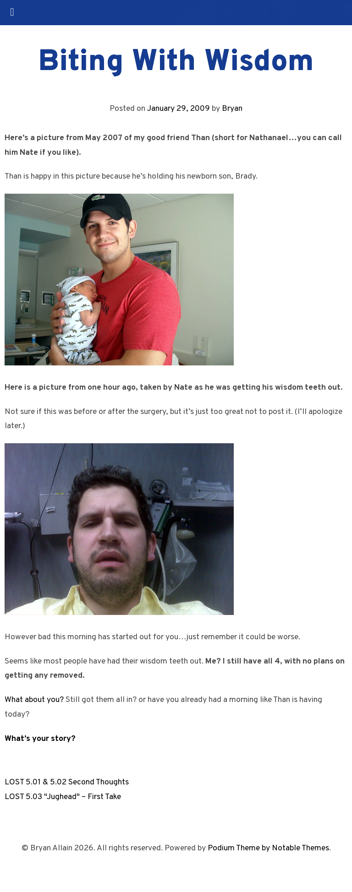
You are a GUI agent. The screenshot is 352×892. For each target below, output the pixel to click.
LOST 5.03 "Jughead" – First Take (63, 797)
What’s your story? (40, 739)
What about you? (34, 700)
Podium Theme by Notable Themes (268, 848)
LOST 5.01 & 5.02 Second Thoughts (67, 782)
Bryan (232, 108)
